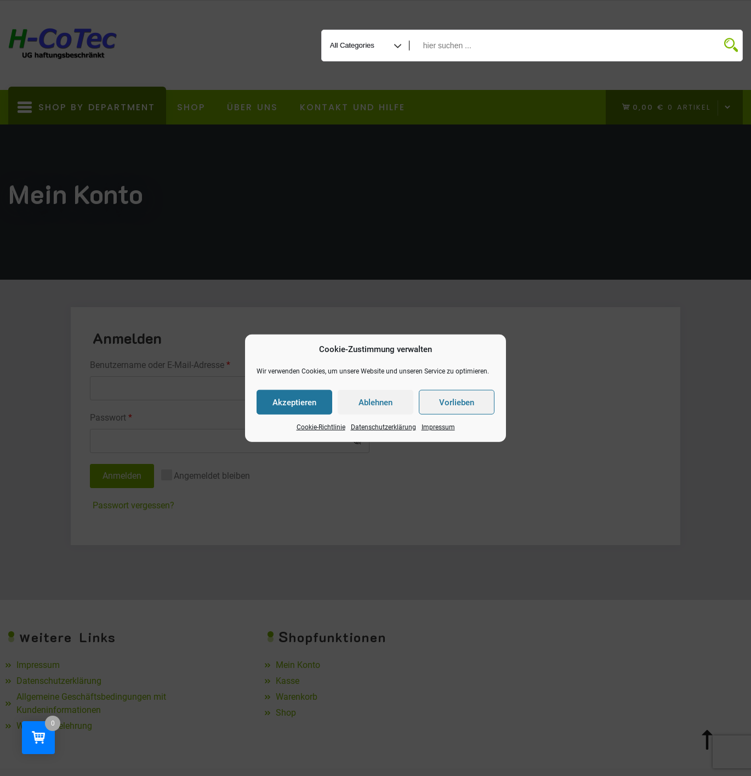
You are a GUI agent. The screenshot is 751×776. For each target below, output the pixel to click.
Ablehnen (375, 402)
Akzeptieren (294, 402)
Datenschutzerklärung (383, 427)
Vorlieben (456, 402)
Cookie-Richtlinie (321, 427)
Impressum (438, 427)
